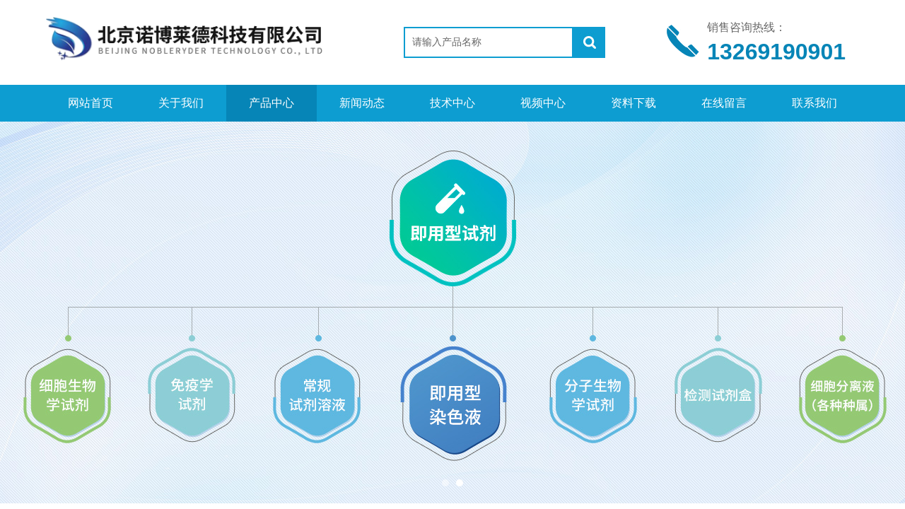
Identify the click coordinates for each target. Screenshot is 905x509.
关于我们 (181, 103)
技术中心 (452, 103)
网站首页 (90, 103)
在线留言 (724, 103)
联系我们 (814, 103)
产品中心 (271, 103)
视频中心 (543, 103)
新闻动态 (362, 103)
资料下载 (633, 103)
